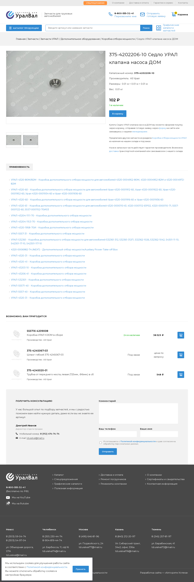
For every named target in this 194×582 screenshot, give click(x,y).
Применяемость (19, 167)
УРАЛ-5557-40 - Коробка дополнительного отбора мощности (48, 291)
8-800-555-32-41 (124, 13)
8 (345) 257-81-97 (161, 536)
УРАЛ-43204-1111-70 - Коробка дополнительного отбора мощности (51, 215)
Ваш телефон (107, 428)
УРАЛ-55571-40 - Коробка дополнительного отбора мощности (48, 285)
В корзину (117, 113)
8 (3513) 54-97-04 (16, 540)
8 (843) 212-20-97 (125, 536)
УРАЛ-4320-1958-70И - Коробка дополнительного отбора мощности (52, 227)
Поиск (146, 28)
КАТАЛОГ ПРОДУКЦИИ (26, 28)
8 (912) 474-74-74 (50, 433)
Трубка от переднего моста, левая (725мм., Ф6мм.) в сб (60, 374)
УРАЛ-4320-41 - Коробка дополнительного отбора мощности (48, 261)
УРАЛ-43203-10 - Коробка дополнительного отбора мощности (48, 267)
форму (162, 128)
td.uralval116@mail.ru (127, 551)
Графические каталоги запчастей (171, 28)
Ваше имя (146, 428)
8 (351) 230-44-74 (52, 536)
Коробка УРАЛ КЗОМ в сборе (45, 334)
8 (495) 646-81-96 (89, 536)
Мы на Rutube (20, 503)
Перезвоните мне (125, 16)
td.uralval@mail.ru (35, 438)
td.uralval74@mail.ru (54, 551)
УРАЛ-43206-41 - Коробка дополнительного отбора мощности (48, 273)
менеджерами (140, 131)
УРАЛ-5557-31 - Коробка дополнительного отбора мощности (47, 233)
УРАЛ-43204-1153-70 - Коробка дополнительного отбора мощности (51, 221)
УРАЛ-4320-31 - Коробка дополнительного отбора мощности (48, 255)
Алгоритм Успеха (176, 572)
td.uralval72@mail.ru (163, 547)
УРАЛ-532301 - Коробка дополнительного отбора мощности (47, 279)
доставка (114, 151)
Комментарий (107, 400)
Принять (81, 569)
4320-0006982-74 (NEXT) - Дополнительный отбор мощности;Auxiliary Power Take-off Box (64, 249)
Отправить (108, 451)
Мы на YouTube (21, 497)
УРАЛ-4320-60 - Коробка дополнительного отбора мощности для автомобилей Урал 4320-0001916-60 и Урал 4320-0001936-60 (87, 199)
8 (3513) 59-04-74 (16, 536)
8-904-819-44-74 (52, 540)
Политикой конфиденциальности (138, 441)
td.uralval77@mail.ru (90, 547)
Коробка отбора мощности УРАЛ (169, 138)
